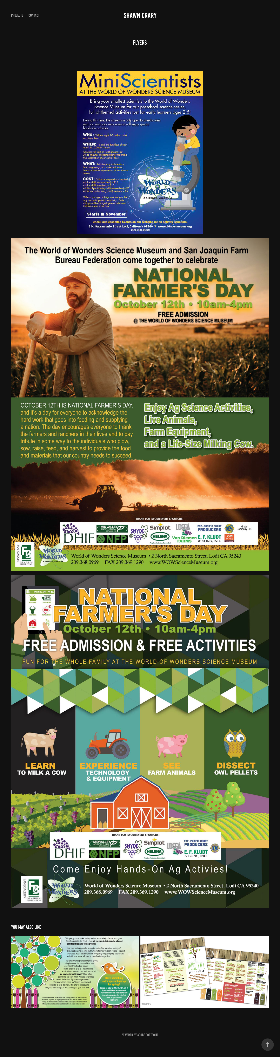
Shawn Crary (140, 15)
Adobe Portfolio (148, 1035)
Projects (17, 15)
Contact (34, 15)
